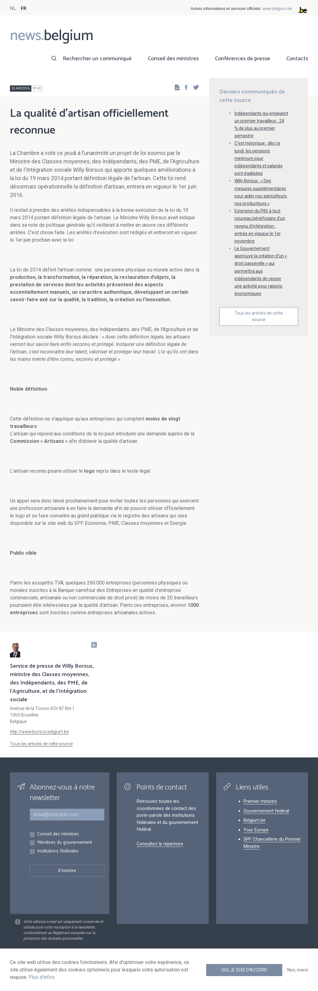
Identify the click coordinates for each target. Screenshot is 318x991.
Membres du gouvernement (64, 842)
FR (23, 8)
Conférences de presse (242, 58)
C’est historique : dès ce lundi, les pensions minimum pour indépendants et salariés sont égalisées (258, 158)
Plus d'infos (42, 977)
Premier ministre (260, 801)
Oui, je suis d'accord (244, 969)
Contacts (297, 58)
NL (13, 8)
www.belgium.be (277, 8)
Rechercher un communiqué (97, 58)
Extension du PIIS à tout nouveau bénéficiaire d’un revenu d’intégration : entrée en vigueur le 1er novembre (259, 225)
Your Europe (256, 830)
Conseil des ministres (173, 58)
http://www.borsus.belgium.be (39, 731)
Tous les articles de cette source (258, 316)
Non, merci (297, 969)
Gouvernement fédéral (266, 811)
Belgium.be (254, 820)
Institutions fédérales (58, 851)
